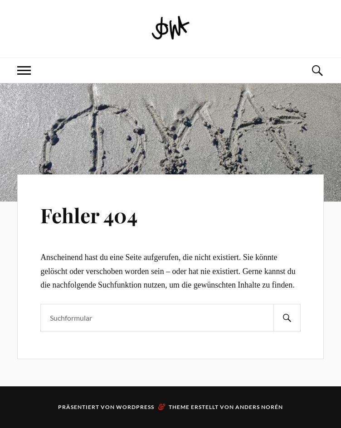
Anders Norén (259, 407)
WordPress (135, 407)
